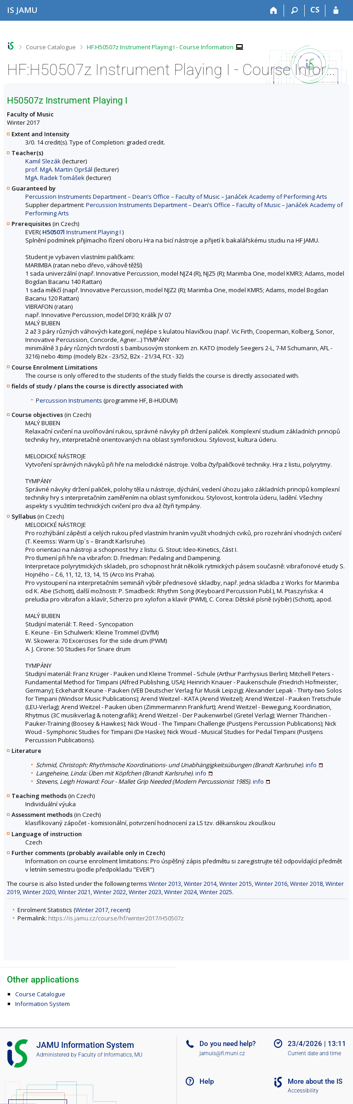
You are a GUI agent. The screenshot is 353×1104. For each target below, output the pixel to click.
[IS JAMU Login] (335, 11)
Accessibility (303, 1090)
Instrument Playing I (81, 232)
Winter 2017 (91, 910)
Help (206, 1081)
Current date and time (314, 1053)
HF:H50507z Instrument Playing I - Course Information (160, 47)
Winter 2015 (235, 883)
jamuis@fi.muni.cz (222, 1053)
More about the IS (315, 1081)
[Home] (273, 11)
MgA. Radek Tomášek (55, 177)
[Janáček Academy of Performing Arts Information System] (22, 10)
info (311, 765)
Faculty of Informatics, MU (110, 1055)
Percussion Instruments (69, 400)
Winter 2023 (145, 892)
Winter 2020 (39, 892)
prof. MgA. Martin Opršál (58, 169)
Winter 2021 (74, 892)
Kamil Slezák (43, 161)
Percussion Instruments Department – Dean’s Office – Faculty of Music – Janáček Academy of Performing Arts (176, 196)
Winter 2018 (306, 883)
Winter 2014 (200, 883)
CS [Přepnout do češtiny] (314, 10)
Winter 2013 (164, 883)
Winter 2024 (180, 892)
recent (120, 910)
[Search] (294, 11)
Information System (42, 1004)
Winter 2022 (109, 892)
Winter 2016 (271, 883)
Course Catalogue (51, 47)
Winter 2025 (215, 892)
